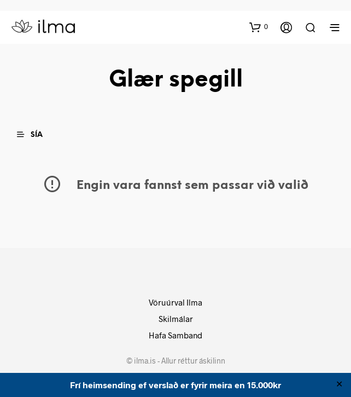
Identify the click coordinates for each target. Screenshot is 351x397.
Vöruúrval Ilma (175, 302)
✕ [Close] (339, 385)
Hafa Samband (175, 335)
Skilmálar (176, 319)
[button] (258, 26)
